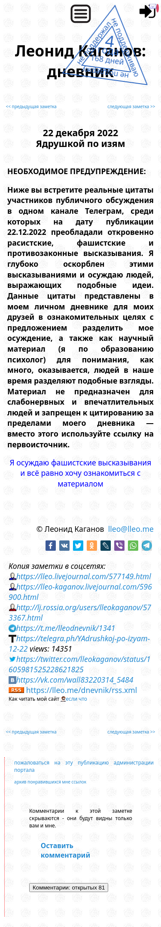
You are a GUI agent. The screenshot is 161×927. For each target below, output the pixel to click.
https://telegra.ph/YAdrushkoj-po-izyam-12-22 (79, 643)
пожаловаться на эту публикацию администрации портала (84, 766)
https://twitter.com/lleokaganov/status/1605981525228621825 (80, 664)
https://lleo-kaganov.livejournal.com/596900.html (80, 591)
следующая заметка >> (131, 106)
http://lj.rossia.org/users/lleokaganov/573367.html (80, 612)
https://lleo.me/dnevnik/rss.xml (81, 690)
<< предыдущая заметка (31, 106)
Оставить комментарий (65, 850)
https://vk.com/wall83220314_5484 (75, 679)
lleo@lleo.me (131, 529)
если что (76, 698)
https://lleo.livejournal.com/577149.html (83, 576)
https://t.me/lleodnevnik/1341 (65, 628)
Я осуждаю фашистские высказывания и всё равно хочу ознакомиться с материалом (81, 473)
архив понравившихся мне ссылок (50, 782)
